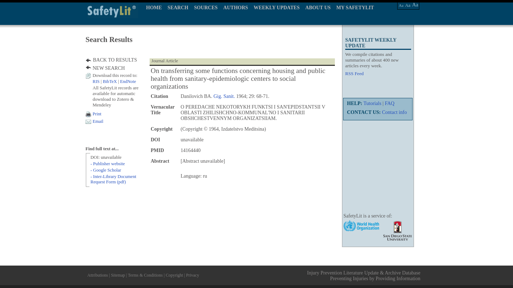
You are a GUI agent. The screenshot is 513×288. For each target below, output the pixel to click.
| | (114, 81)
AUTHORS (235, 7)
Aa (401, 5)
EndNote (128, 81)
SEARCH (177, 7)
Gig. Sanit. (224, 96)
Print (97, 113)
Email (98, 121)
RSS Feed (354, 73)
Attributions (97, 275)
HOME (154, 7)
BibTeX (110, 81)
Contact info (394, 112)
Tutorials (372, 103)
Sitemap (118, 275)
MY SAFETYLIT (355, 7)
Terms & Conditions (145, 275)
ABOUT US (318, 7)
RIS (96, 81)
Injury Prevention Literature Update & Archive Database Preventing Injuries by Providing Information (363, 275)
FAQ (389, 103)
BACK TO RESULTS (115, 60)
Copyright (174, 275)
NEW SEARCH (109, 68)
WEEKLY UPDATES (277, 7)
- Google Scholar (105, 170)
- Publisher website (107, 163)
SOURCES (206, 7)
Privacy (192, 275)
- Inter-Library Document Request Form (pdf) (113, 179)
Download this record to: (115, 75)
